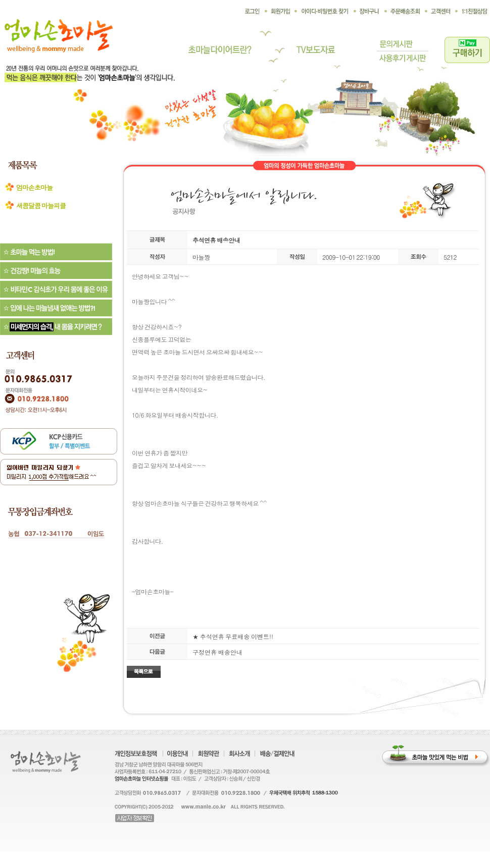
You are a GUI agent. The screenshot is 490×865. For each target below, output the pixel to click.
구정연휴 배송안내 (217, 652)
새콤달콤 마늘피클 (41, 205)
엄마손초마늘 (34, 187)
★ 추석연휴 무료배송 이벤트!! (232, 636)
